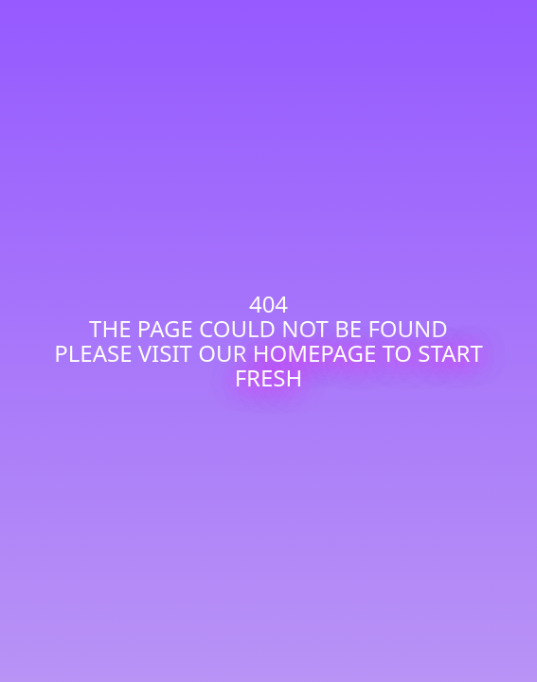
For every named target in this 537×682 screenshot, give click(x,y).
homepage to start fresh (359, 365)
